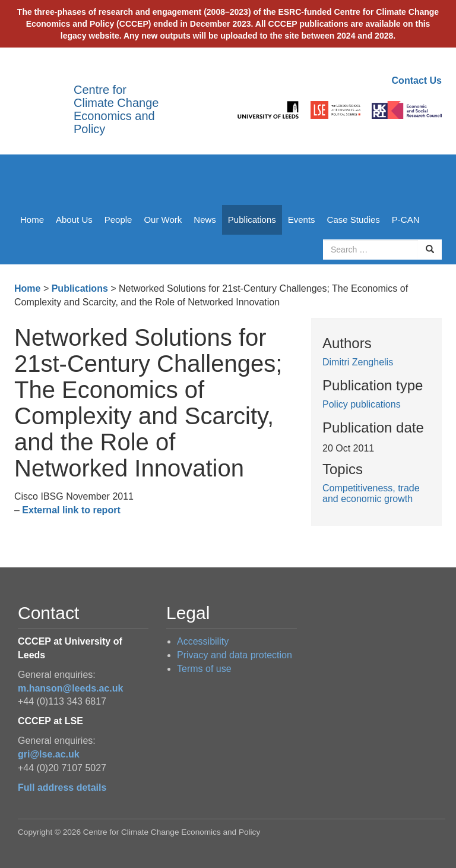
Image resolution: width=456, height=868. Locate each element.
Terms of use (204, 669)
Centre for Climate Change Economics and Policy (116, 109)
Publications (252, 219)
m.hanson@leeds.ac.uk (70, 688)
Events (301, 219)
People (118, 219)
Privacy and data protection (234, 655)
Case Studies (353, 219)
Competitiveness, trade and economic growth (371, 493)
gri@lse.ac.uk (49, 754)
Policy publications (361, 404)
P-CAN (406, 219)
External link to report (71, 510)
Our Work (163, 219)
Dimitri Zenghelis (357, 362)
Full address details (62, 787)
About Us (74, 219)
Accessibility (203, 641)
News (205, 219)
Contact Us (417, 80)
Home (32, 219)
